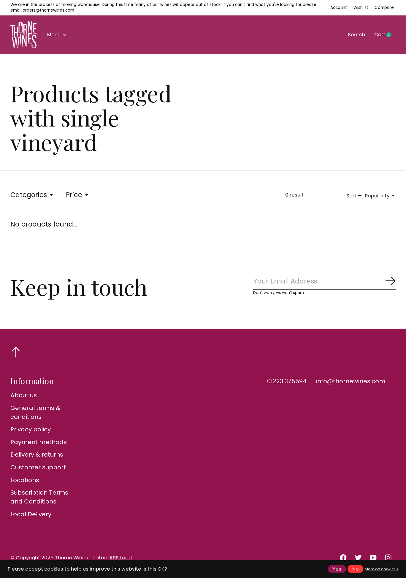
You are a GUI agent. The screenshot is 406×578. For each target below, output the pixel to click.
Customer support (38, 467)
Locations (24, 480)
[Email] (324, 281)
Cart (385, 34)
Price (77, 194)
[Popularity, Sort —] (380, 195)
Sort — (354, 195)
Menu (56, 34)
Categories (32, 194)
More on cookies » (381, 568)
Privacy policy (30, 429)
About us (23, 395)
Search (356, 34)
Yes (336, 569)
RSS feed (121, 557)
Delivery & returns (36, 454)
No (355, 569)
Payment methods (38, 442)
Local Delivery (30, 514)
